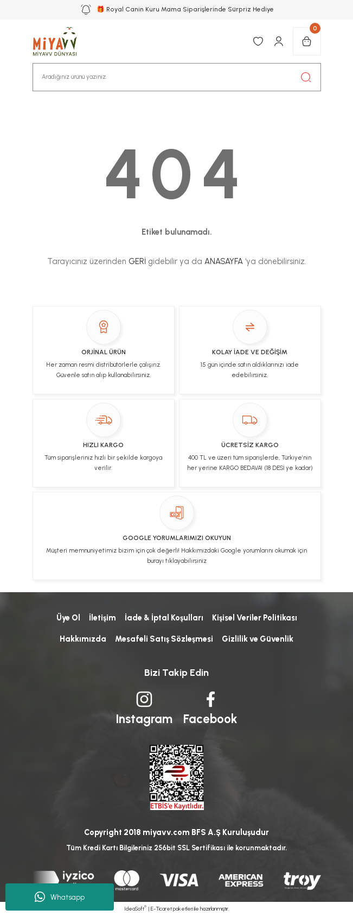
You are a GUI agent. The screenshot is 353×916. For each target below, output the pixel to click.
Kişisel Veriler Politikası (254, 618)
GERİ (137, 261)
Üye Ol (68, 618)
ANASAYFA (223, 261)
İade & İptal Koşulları (164, 618)
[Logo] (61, 41)
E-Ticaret (161, 908)
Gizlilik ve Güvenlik (257, 639)
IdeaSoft (135, 908)
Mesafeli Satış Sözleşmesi (164, 639)
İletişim (102, 618)
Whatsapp (60, 897)
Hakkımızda (83, 639)
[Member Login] (278, 41)
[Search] (177, 77)
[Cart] (307, 41)
